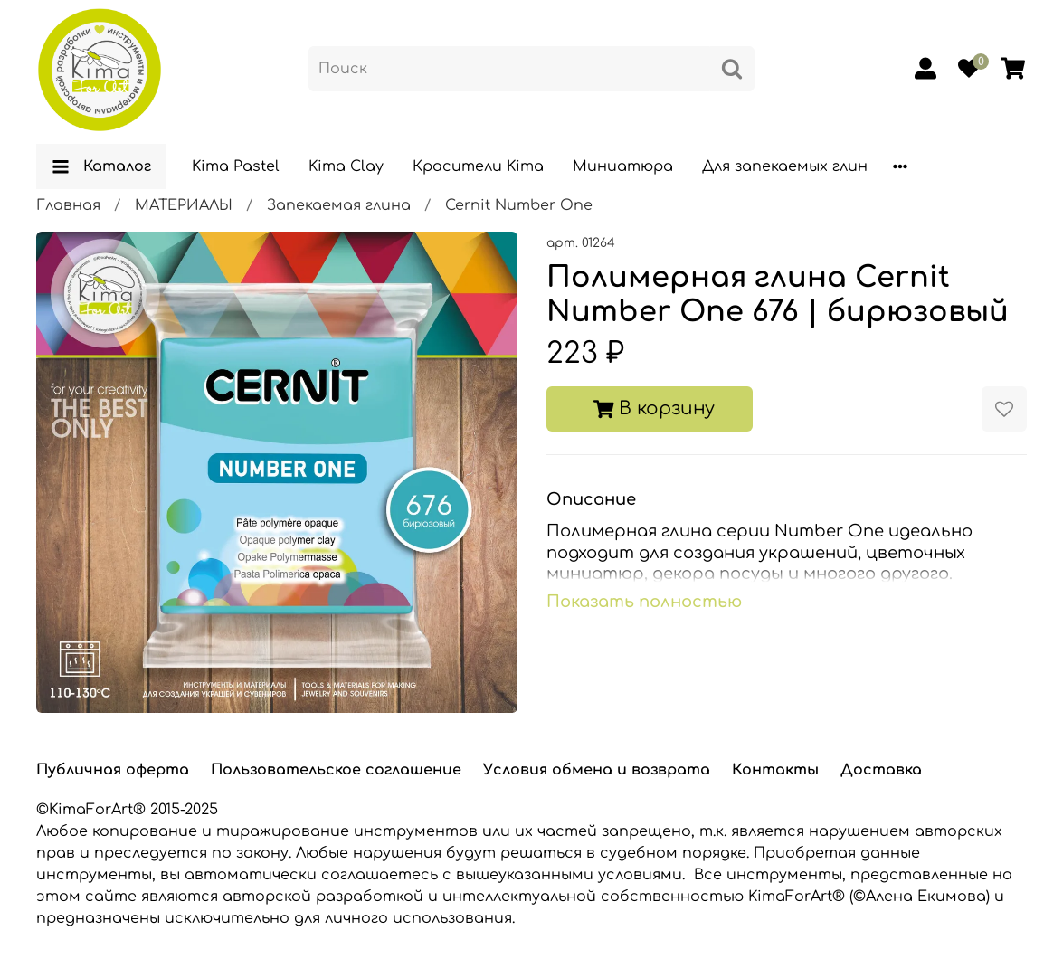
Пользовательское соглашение (336, 770)
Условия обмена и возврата (596, 770)
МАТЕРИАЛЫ (184, 205)
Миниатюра (623, 166)
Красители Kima (478, 166)
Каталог (101, 166)
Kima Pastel (236, 166)
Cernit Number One (519, 205)
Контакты (775, 770)
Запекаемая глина (339, 205)
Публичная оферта (112, 770)
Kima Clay (346, 166)
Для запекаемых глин (785, 166)
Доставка (881, 770)
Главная (68, 205)
